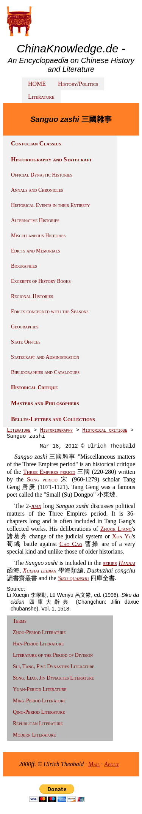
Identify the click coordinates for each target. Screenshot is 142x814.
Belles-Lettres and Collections (53, 419)
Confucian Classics (36, 143)
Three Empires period (49, 472)
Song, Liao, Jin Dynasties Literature (53, 678)
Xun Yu (122, 536)
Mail (94, 764)
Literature (41, 96)
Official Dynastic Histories (41, 175)
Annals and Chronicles (37, 190)
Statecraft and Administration (45, 357)
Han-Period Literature (38, 644)
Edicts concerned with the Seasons (50, 311)
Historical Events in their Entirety (50, 205)
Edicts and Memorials (35, 251)
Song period (42, 479)
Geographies (24, 327)
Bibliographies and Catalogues (45, 372)
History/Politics (78, 83)
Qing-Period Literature (39, 712)
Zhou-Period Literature (39, 632)
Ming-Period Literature (39, 701)
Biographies (24, 266)
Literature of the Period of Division (53, 655)
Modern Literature (34, 735)
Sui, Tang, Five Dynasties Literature (53, 666)
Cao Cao (70, 544)
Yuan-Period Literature (39, 689)
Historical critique (104, 430)
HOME (37, 83)
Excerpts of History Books (41, 281)
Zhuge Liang (116, 528)
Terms (20, 621)
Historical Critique (34, 387)
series (110, 563)
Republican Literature (38, 723)
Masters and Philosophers (45, 403)
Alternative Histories (35, 220)
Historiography (56, 430)
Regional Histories (32, 296)
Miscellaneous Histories (38, 235)
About (111, 764)
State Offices (26, 342)
